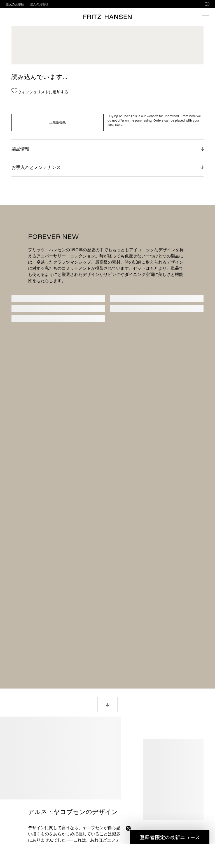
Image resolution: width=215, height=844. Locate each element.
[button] (169, 837)
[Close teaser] (128, 828)
